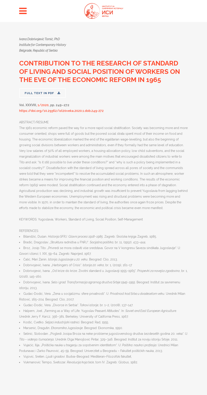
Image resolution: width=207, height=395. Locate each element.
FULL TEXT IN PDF (42, 93)
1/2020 (43, 105)
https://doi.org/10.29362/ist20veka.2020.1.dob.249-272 (61, 111)
